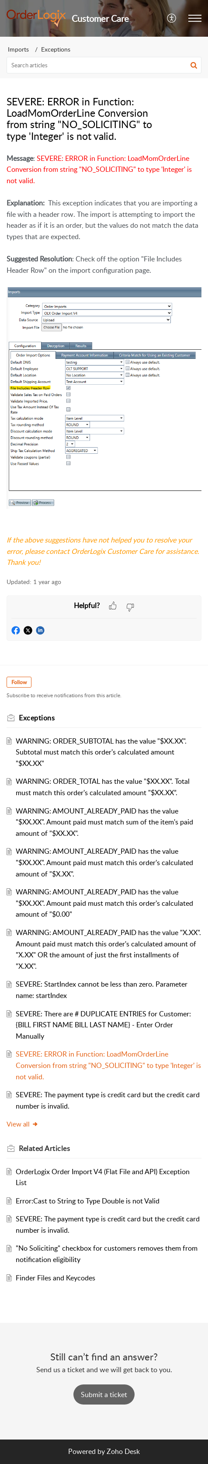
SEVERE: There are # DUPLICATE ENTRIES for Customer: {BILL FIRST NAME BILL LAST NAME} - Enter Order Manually (103, 1025)
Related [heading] (44, 1148)
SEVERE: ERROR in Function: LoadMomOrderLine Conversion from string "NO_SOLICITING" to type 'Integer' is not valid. (108, 1065)
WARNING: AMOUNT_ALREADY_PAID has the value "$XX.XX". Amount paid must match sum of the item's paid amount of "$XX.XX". (104, 822)
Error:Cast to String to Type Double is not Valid (87, 1201)
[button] (172, 18)
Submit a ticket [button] (104, 1394)
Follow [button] (19, 682)
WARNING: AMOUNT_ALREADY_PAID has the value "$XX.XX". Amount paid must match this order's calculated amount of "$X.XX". (104, 862)
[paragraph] (104, 360)
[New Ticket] (104, 1394)
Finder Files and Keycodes (55, 1278)
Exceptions (55, 49)
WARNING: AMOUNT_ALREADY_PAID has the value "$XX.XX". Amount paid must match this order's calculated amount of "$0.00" (104, 903)
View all (22, 1124)
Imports (18, 49)
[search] (104, 65)
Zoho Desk (123, 1451)
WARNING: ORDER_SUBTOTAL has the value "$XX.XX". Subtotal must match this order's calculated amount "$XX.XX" (101, 752)
